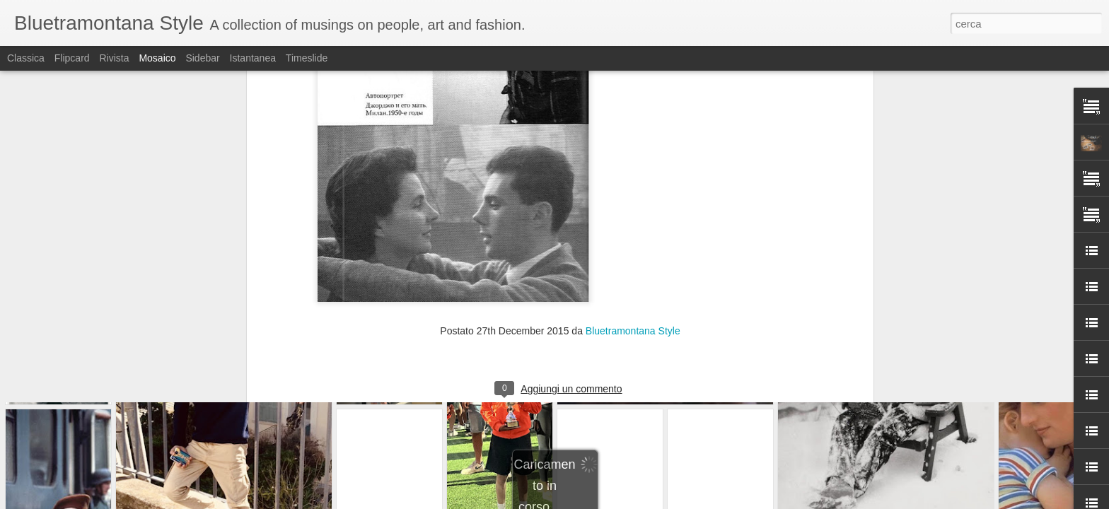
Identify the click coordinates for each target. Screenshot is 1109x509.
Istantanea (253, 58)
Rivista (114, 58)
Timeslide (306, 58)
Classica (26, 58)
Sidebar (202, 58)
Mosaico (157, 58)
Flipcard (72, 58)
